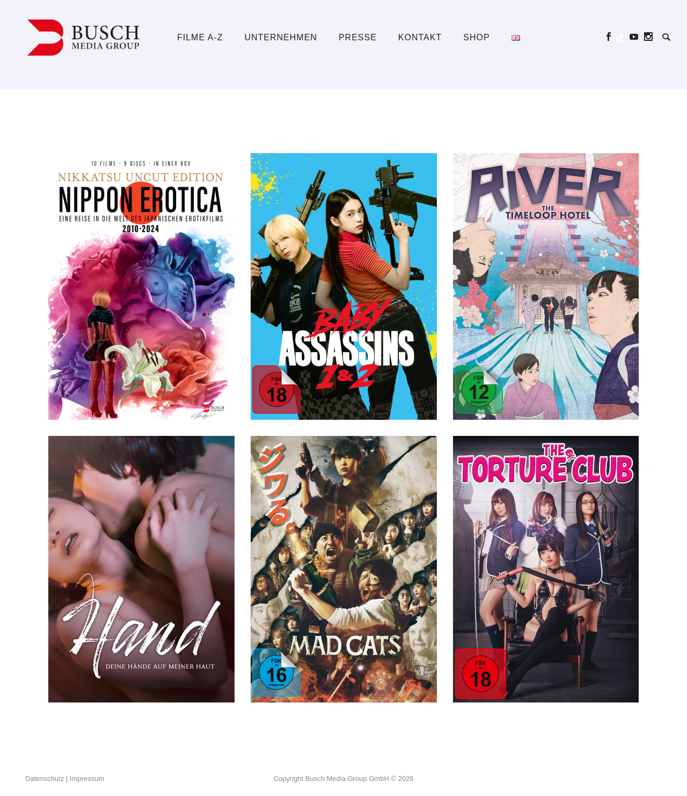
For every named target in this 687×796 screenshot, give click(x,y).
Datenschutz (44, 779)
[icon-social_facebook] (611, 36)
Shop (476, 37)
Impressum (87, 779)
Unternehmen (280, 37)
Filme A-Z (200, 37)
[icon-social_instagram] (648, 36)
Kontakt (420, 37)
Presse (358, 37)
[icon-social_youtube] (637, 36)
